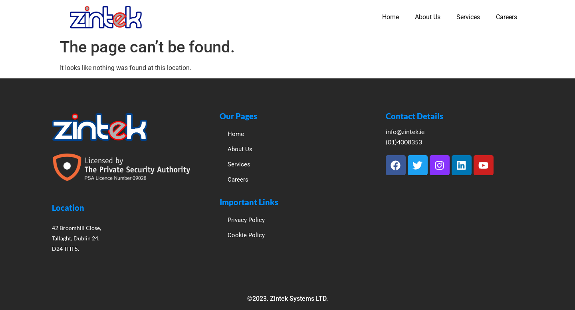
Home (390, 17)
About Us (427, 17)
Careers (506, 17)
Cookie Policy (246, 235)
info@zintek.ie (405, 131)
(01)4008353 (404, 142)
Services (468, 17)
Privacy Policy (246, 220)
